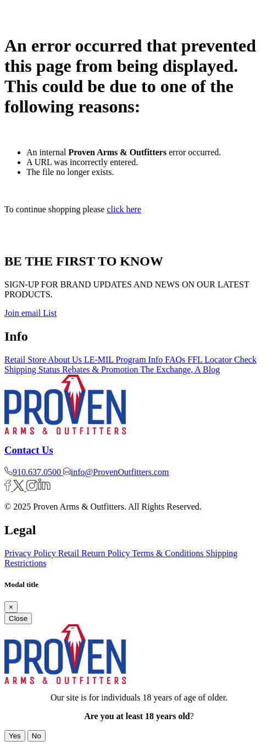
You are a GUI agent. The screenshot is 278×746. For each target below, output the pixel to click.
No (36, 736)
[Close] (11, 607)
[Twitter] (19, 488)
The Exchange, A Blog (180, 369)
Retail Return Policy (95, 553)
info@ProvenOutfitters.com (116, 472)
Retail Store (26, 359)
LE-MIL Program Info (124, 359)
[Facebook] (8, 488)
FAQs (176, 359)
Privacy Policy (31, 553)
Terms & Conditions (168, 553)
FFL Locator (210, 359)
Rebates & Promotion (101, 369)
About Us (66, 359)
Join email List (30, 313)
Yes (15, 736)
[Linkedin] (44, 488)
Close (18, 618)
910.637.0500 (33, 472)
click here (124, 209)
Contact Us (28, 450)
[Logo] (65, 431)
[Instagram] (31, 488)
